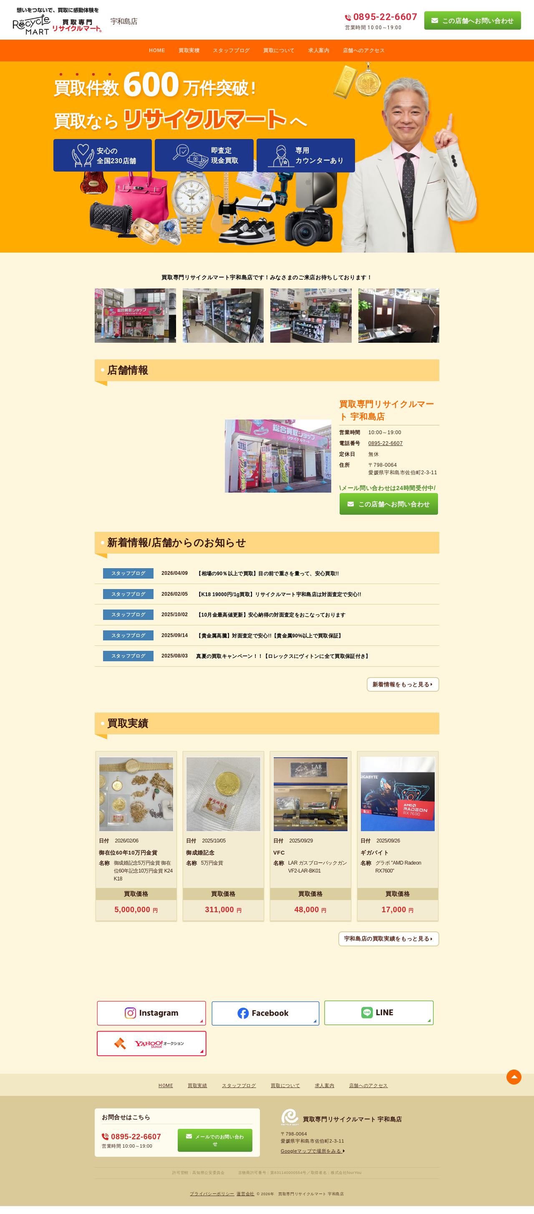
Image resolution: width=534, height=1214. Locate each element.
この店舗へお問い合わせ (472, 20)
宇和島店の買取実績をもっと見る (388, 939)
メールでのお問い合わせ (215, 1140)
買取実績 (197, 1085)
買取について (279, 50)
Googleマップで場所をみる (313, 1150)
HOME (157, 50)
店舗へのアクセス (364, 50)
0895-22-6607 (385, 443)
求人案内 (319, 50)
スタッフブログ (231, 50)
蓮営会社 (245, 1193)
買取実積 (189, 50)
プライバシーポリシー (212, 1193)
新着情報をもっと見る (403, 684)
